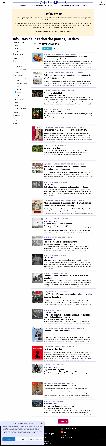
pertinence (47, 48)
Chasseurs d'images (21, 78)
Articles (15, 45)
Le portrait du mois (21, 83)
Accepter (8, 439)
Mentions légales (66, 438)
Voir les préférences (36, 439)
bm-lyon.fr (67, 31)
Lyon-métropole (20, 89)
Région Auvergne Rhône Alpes (22, 96)
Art (15, 5)
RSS (63, 432)
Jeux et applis (17, 66)
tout (15, 123)
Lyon (17, 86)
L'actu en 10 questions (20, 69)
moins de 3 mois (18, 118)
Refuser (22, 439)
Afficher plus (63, 421)
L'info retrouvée (20, 81)
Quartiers (18, 92)
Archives (63, 436)
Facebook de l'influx (68, 428)
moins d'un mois (18, 115)
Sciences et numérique (67, 5)
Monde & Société (81, 5)
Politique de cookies (22, 443)
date (54, 48)
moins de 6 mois (18, 121)
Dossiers (16, 51)
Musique (50, 5)
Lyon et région (41, 5)
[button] (42, 423)
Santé (57, 5)
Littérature (32, 5)
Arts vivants (22, 5)
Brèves (15, 48)
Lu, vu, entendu (18, 54)
